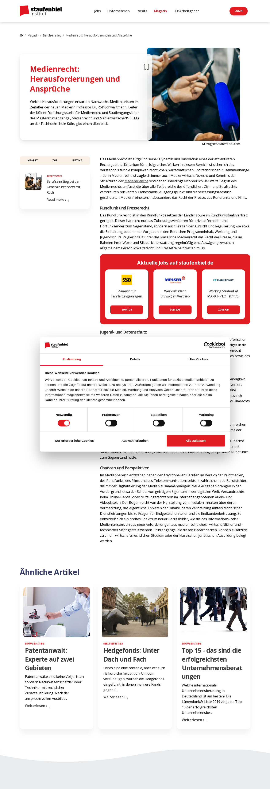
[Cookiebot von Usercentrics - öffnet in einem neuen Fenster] (206, 345)
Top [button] (55, 160)
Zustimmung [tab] (72, 359)
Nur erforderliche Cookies (74, 440)
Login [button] (239, 11)
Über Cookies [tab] (198, 359)
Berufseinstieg (52, 35)
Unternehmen (118, 11)
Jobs (97, 11)
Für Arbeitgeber (186, 11)
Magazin (160, 11)
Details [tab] (135, 359)
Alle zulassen (196, 440)
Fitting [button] (77, 160)
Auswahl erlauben (135, 440)
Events (141, 11)
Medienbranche (136, 181)
